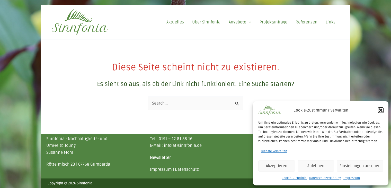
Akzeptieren (276, 166)
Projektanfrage (273, 22)
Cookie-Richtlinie (294, 178)
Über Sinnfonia (206, 22)
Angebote (240, 22)
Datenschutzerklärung (325, 178)
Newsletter (160, 157)
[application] (248, 22)
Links (330, 22)
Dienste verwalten (274, 151)
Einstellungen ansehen (360, 166)
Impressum (351, 178)
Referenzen (306, 22)
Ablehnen (315, 166)
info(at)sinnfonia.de (183, 145)
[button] (380, 110)
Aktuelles (175, 22)
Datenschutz (187, 169)
